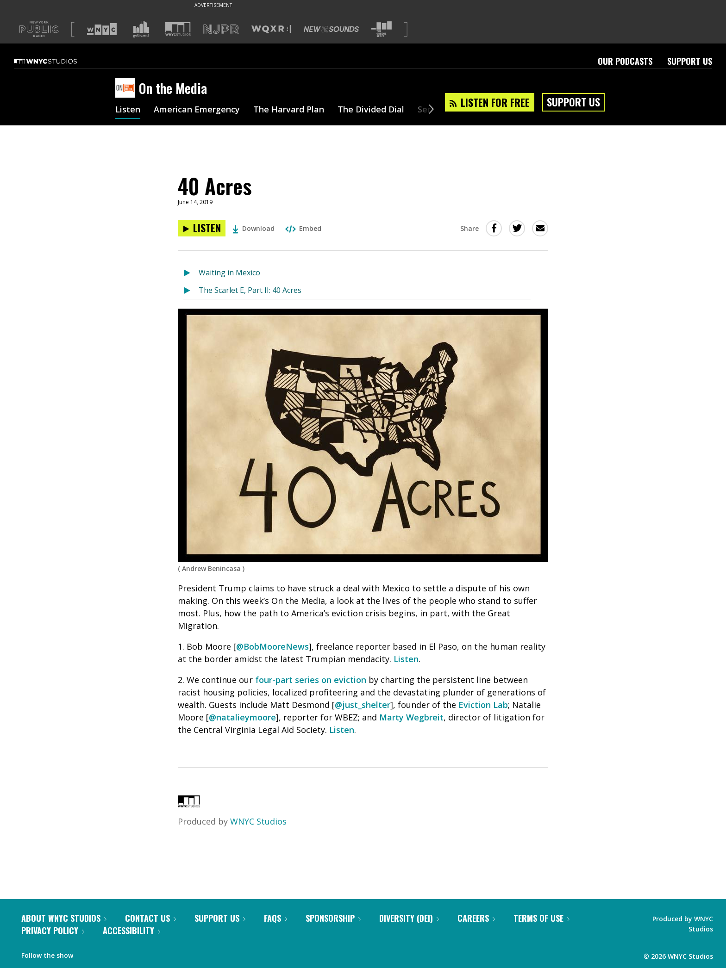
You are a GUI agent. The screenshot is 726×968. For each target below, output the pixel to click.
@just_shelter (362, 704)
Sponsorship (333, 918)
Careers (476, 918)
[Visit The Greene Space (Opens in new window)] (381, 29)
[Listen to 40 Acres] (201, 228)
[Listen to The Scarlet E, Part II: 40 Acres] (191, 290)
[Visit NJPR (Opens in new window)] (221, 29)
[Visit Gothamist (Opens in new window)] (141, 29)
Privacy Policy (52, 931)
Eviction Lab (483, 704)
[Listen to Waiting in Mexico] (191, 273)
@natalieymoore (242, 717)
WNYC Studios (258, 821)
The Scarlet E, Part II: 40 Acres (250, 290)
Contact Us (150, 918)
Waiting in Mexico (229, 272)
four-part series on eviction (310, 679)
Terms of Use (541, 918)
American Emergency (197, 110)
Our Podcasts (625, 61)
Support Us (689, 61)
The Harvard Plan (288, 110)
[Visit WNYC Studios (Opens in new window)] (178, 29)
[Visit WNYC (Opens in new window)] (102, 29)
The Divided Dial (371, 110)
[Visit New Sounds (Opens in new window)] (331, 29)
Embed (303, 228)
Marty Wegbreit (411, 717)
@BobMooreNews (272, 646)
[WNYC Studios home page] (57, 61)
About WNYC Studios (63, 918)
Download (253, 228)
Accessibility (131, 931)
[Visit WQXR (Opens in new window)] (271, 29)
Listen (127, 110)
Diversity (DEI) (409, 918)
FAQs (275, 918)
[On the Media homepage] (127, 88)
